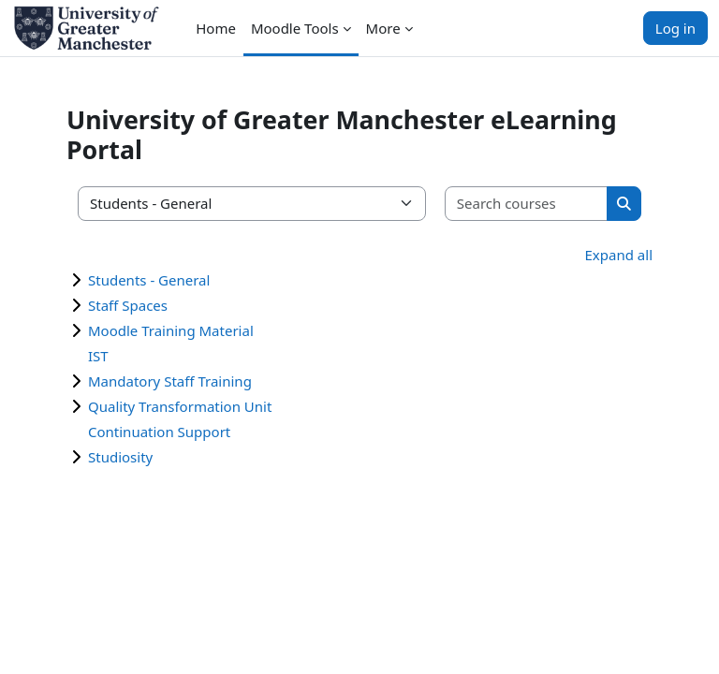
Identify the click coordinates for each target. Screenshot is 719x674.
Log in (675, 28)
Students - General (149, 280)
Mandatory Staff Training (170, 381)
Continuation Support (159, 431)
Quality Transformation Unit (179, 406)
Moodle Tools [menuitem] (295, 28)
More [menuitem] (383, 28)
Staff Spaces (128, 305)
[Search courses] (527, 203)
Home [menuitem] (216, 28)
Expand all (619, 254)
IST (98, 355)
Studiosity (120, 456)
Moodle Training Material (171, 330)
